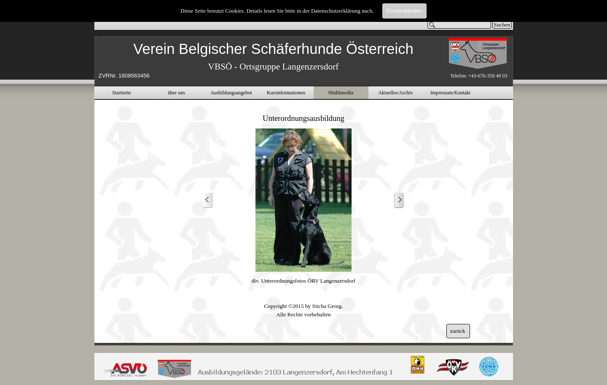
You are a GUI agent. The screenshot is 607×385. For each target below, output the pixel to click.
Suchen (502, 24)
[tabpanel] (273, 60)
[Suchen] (459, 25)
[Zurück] (208, 200)
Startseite (121, 93)
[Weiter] (399, 200)
